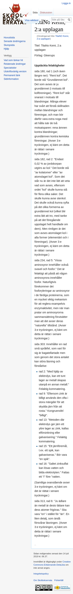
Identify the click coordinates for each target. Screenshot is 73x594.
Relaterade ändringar (15, 64)
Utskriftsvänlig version (15, 71)
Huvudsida (9, 37)
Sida (35, 12)
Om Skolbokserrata (42, 580)
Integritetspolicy (41, 574)
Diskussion (46, 12)
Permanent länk (12, 75)
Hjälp (6, 48)
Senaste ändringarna (14, 41)
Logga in (66, 3)
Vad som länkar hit (13, 60)
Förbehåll (58, 580)
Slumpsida (9, 45)
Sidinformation (11, 79)
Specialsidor (10, 67)
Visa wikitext (31, 20)
